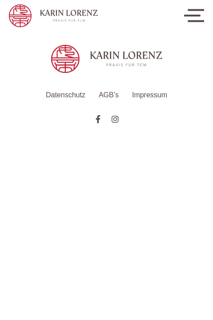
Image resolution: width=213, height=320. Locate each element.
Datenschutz (65, 95)
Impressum (149, 95)
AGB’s (109, 95)
